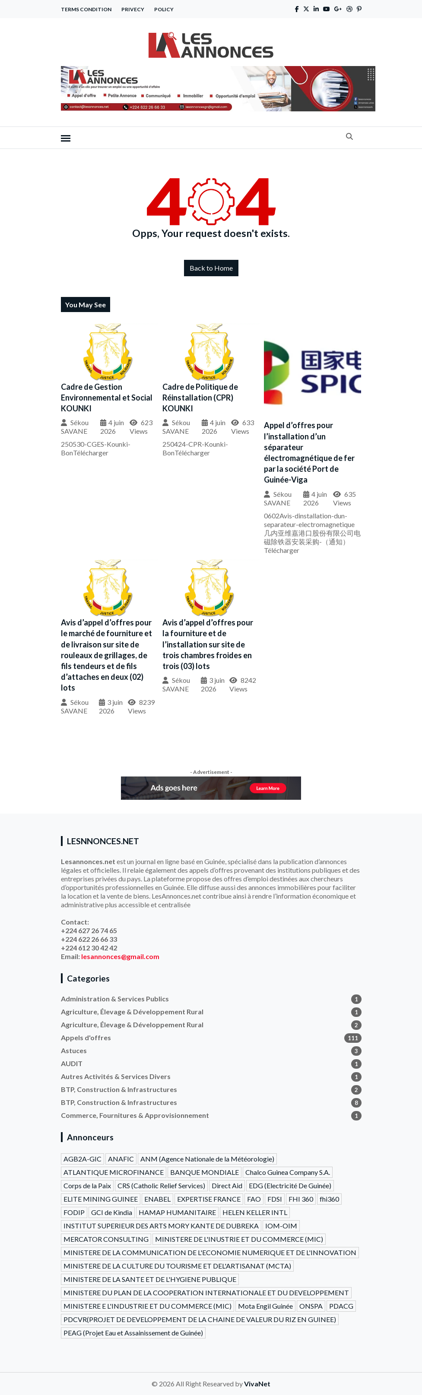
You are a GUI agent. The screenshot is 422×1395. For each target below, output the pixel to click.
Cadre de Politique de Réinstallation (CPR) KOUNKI (200, 397)
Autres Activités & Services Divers (211, 1076)
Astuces (211, 1050)
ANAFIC (121, 1159)
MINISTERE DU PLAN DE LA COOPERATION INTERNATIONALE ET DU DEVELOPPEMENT (206, 1292)
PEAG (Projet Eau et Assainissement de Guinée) (133, 1333)
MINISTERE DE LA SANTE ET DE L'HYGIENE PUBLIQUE (149, 1279)
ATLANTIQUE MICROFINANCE (113, 1172)
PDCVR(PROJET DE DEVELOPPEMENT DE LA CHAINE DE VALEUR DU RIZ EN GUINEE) (199, 1319)
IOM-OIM (281, 1225)
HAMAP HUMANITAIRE (177, 1212)
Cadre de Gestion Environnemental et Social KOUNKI (106, 397)
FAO (254, 1199)
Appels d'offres (211, 1037)
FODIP (74, 1212)
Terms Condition (86, 9)
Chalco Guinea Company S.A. (287, 1172)
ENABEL (157, 1199)
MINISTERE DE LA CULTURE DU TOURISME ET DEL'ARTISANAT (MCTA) (177, 1266)
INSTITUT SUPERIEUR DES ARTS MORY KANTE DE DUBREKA (161, 1225)
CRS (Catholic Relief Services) (161, 1185)
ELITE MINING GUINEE (100, 1199)
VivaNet (257, 1383)
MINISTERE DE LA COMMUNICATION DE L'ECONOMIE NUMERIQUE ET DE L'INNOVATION (209, 1252)
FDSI (274, 1199)
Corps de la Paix (87, 1185)
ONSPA (311, 1306)
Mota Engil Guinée (265, 1306)
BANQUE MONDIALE (204, 1172)
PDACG (341, 1306)
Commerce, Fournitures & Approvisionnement (211, 1115)
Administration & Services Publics (211, 998)
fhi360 (329, 1199)
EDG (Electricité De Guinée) (290, 1185)
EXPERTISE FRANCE (209, 1199)
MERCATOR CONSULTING (106, 1239)
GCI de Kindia (111, 1212)
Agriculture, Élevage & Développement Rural (211, 1011)
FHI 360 (301, 1199)
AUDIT (211, 1063)
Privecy (132, 9)
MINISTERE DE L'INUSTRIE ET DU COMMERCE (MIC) (239, 1239)
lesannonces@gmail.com (120, 956)
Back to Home (211, 268)
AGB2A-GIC (82, 1159)
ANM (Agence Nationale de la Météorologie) (207, 1159)
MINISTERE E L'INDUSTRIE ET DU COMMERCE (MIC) (147, 1306)
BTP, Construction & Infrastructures (211, 1089)
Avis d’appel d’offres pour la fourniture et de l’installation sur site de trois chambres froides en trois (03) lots (207, 644)
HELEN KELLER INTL (254, 1212)
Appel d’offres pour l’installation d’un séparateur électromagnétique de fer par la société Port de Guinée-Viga (309, 452)
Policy (164, 9)
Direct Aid (227, 1185)
